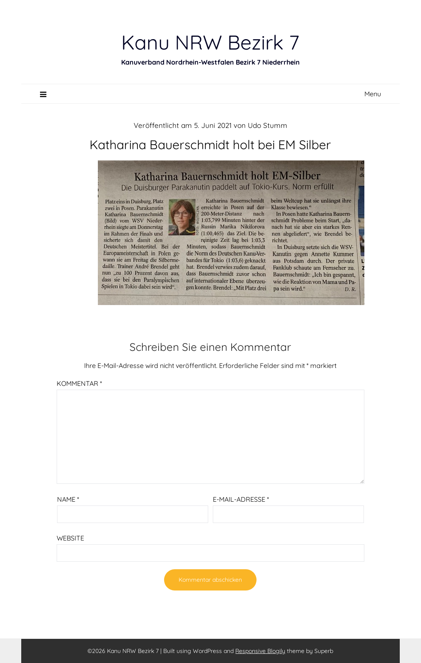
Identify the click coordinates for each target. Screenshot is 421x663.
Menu (372, 94)
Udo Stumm (267, 125)
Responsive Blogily (260, 651)
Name (68, 499)
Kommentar (79, 383)
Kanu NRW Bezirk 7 (210, 42)
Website (70, 538)
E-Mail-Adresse (241, 499)
